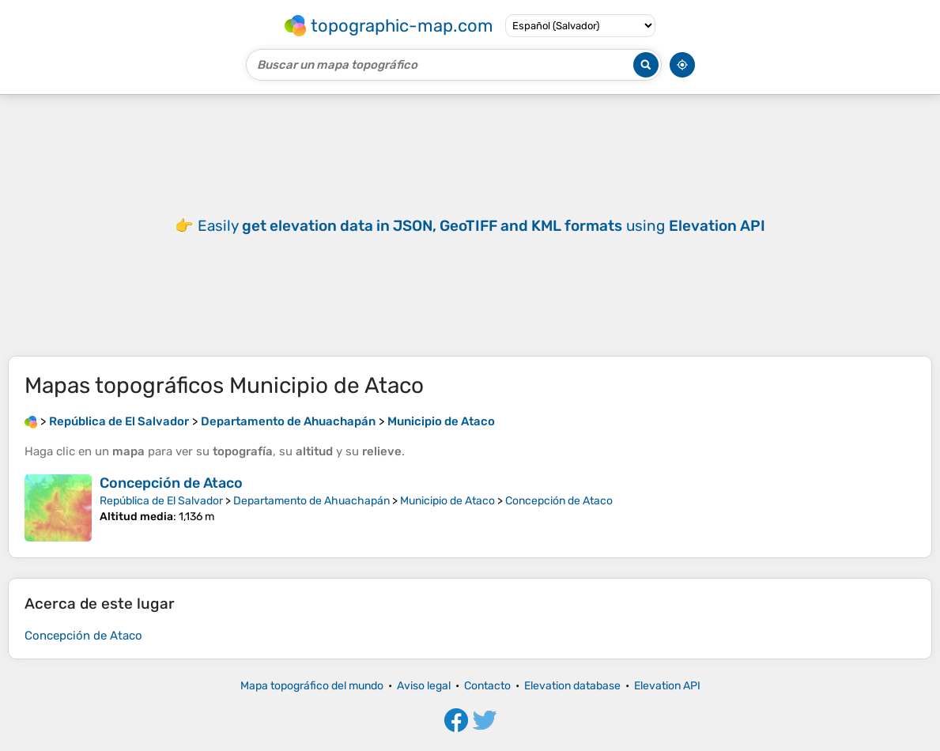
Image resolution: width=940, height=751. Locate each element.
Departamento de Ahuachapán (311, 501)
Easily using (481, 226)
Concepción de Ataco (171, 483)
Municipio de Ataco (447, 501)
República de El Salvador (161, 501)
